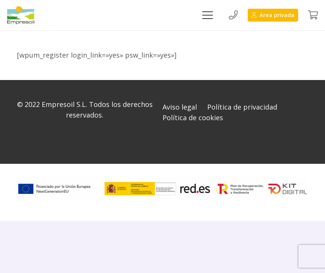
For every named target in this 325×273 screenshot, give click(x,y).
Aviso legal (179, 106)
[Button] (233, 15)
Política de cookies (192, 117)
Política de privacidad (242, 106)
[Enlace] (20, 15)
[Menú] (207, 15)
